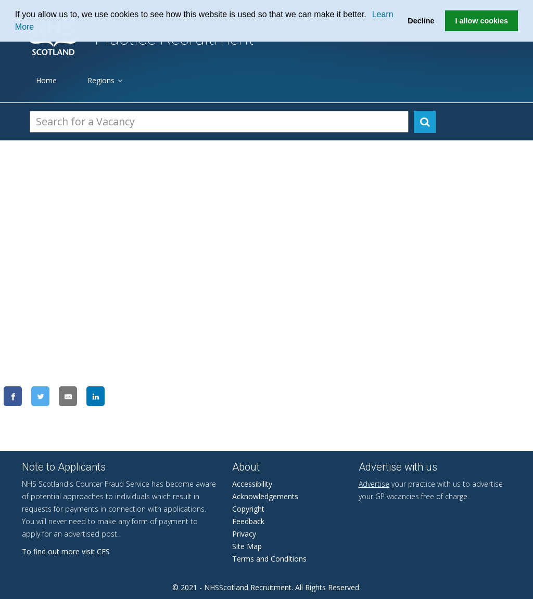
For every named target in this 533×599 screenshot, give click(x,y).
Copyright (248, 509)
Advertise (374, 484)
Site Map (247, 546)
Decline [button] (421, 21)
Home (46, 80)
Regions (104, 80)
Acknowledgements (265, 496)
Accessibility (252, 484)
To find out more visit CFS (66, 551)
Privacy (244, 534)
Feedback (248, 521)
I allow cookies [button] (481, 21)
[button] (370, 15)
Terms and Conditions (269, 559)
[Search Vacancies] (219, 122)
